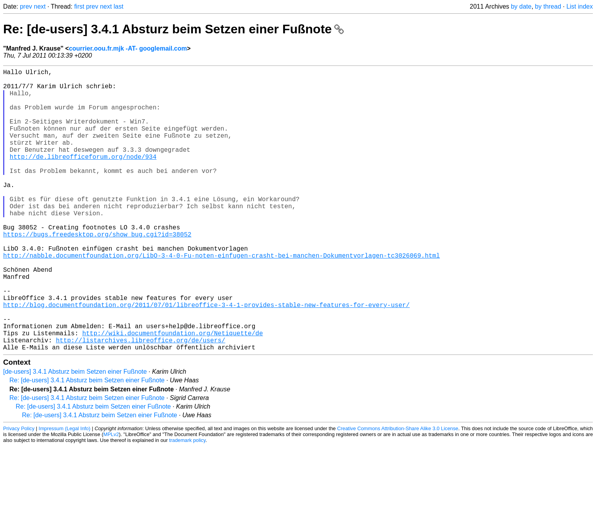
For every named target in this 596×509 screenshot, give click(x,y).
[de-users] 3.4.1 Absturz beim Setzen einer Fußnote (75, 434)
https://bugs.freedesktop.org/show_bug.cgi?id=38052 (97, 271)
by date (521, 6)
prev (26, 6)
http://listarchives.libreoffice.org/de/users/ (140, 401)
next (39, 6)
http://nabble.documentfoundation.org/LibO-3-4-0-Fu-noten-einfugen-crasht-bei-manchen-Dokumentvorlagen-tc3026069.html (221, 297)
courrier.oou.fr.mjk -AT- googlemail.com (128, 48)
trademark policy (187, 503)
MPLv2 (111, 497)
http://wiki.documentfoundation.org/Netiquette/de (172, 392)
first (79, 6)
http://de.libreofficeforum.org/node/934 (83, 177)
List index (579, 6)
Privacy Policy (19, 491)
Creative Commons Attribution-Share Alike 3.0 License (397, 491)
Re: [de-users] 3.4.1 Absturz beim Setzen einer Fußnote (173, 29)
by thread (548, 6)
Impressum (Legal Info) (65, 491)
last (119, 6)
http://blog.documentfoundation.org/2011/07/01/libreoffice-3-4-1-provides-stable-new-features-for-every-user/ (206, 358)
